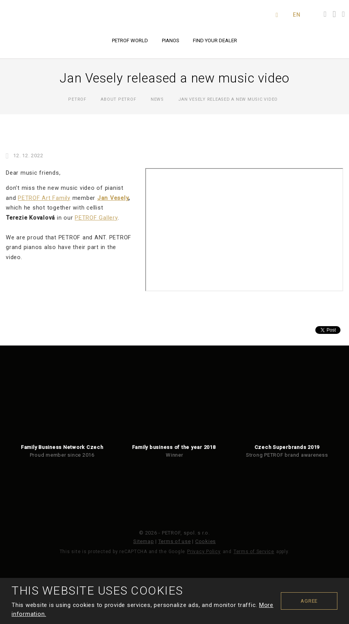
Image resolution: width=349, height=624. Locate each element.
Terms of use (174, 541)
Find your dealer (215, 40)
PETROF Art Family (44, 197)
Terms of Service (254, 551)
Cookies (205, 541)
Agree (309, 601)
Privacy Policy (204, 551)
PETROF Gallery (96, 217)
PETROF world (130, 40)
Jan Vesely (113, 197)
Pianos (170, 40)
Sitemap (143, 541)
